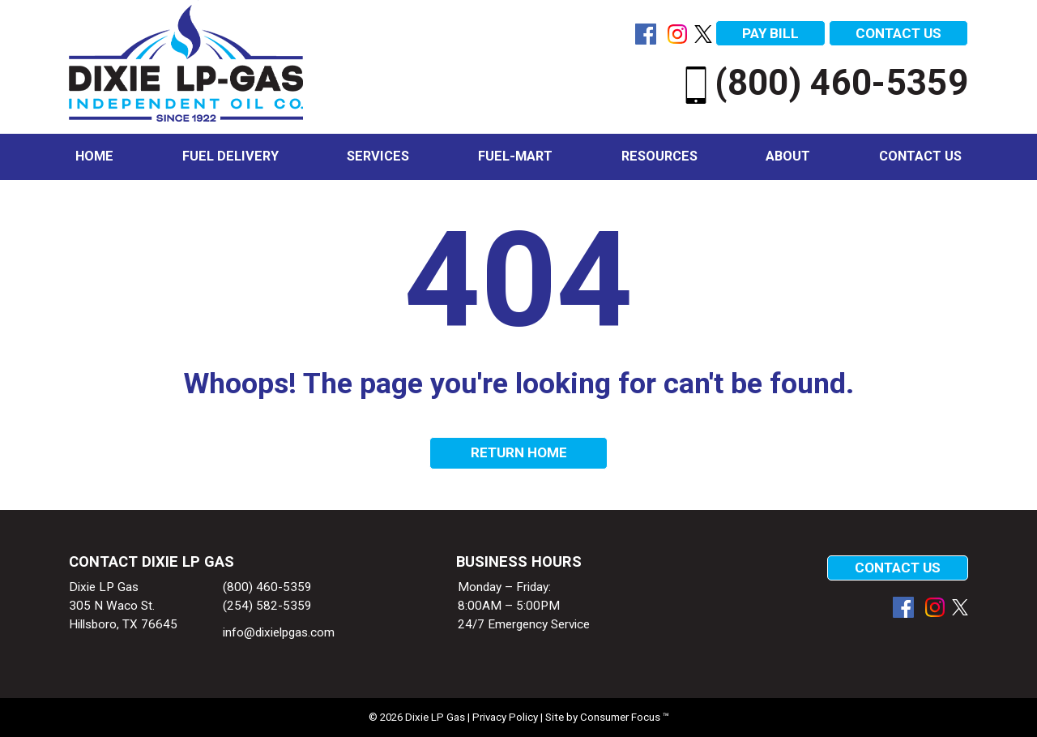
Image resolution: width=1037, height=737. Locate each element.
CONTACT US (898, 33)
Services (378, 156)
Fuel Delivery (230, 156)
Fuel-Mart (515, 156)
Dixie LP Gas (435, 717)
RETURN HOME (519, 452)
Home (94, 156)
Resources (659, 156)
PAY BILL (770, 33)
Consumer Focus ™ (624, 717)
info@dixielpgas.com (279, 632)
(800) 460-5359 (822, 83)
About (788, 156)
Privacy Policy (505, 717)
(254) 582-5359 (267, 605)
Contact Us (920, 156)
